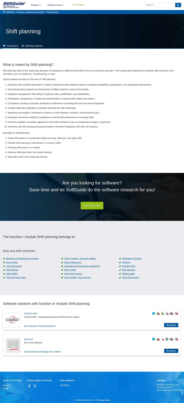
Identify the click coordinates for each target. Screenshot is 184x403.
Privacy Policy (104, 400)
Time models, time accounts (77, 277)
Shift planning (53, 12)
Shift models (70, 270)
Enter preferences (72, 262)
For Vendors (78, 5)
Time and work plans (16, 277)
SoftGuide (9, 12)
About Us (6, 385)
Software (35, 5)
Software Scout (54, 5)
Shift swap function (73, 273)
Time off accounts (130, 277)
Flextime (126, 262)
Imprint (5, 388)
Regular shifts (128, 266)
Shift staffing (12, 273)
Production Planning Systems (41, 326)
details (172, 325)
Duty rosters (12, 262)
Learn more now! (92, 205)
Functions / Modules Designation (30, 12)
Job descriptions (14, 266)
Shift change (12, 270)
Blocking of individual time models (22, 258)
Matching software (34, 46)
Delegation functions (132, 258)
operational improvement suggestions (82, 266)
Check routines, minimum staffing (80, 258)
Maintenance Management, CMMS (44, 351)
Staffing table (128, 273)
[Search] (178, 5)
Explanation (12, 46)
